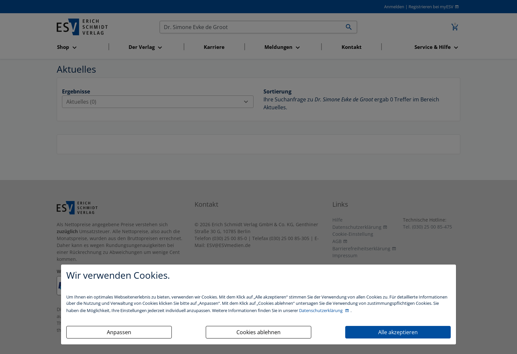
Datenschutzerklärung (321, 310)
